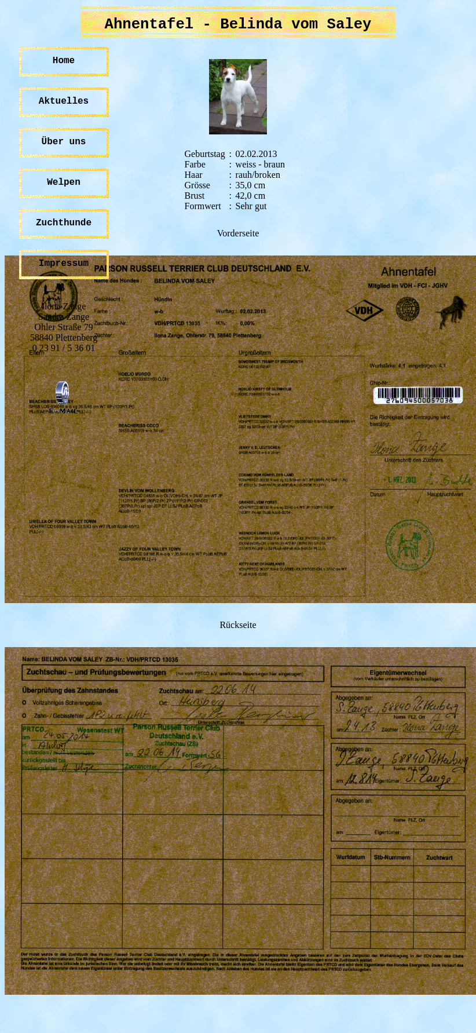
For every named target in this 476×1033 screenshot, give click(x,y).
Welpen (63, 182)
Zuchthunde (63, 223)
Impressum (64, 263)
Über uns (64, 142)
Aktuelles (64, 101)
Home (64, 61)
